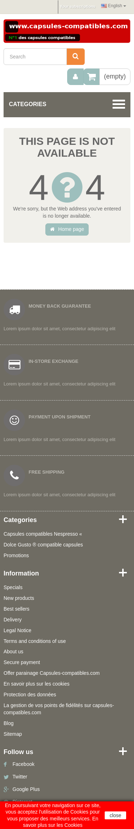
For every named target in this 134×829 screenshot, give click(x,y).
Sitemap (13, 734)
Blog (9, 723)
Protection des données (30, 694)
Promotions (16, 555)
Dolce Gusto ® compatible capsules (43, 545)
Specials (13, 587)
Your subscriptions (77, 6)
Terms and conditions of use (35, 641)
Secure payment (22, 662)
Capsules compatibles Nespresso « (43, 534)
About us (13, 651)
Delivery (13, 619)
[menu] (75, 76)
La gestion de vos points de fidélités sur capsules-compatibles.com (59, 708)
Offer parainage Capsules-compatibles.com (52, 673)
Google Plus (26, 789)
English (113, 5)
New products (19, 598)
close (115, 815)
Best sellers (16, 609)
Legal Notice (17, 630)
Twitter (20, 777)
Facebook (23, 764)
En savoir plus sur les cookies (36, 684)
